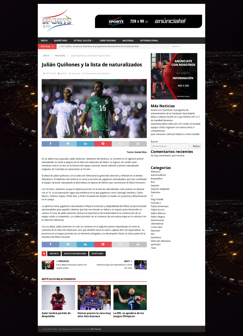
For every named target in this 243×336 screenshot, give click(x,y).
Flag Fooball (157, 199)
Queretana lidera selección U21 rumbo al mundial (175, 123)
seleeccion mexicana (75, 253)
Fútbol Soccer (82, 40)
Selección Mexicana (160, 240)
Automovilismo (158, 174)
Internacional (149, 40)
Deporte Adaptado (160, 188)
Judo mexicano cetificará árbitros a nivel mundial (175, 134)
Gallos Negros (158, 216)
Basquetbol (156, 178)
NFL (153, 233)
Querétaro (60, 40)
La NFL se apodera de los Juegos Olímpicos (128, 314)
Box (153, 181)
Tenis (153, 247)
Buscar (154, 141)
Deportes (155, 192)
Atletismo (155, 171)
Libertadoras (108, 40)
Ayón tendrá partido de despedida (56, 314)
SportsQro (97, 253)
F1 (152, 195)
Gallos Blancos (158, 213)
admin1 (63, 73)
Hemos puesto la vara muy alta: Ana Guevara (94, 314)
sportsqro (156, 244)
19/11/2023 (51, 73)
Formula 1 (156, 202)
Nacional (128, 40)
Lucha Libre (156, 226)
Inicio (44, 40)
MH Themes (96, 329)
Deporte (54, 253)
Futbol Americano (160, 206)
